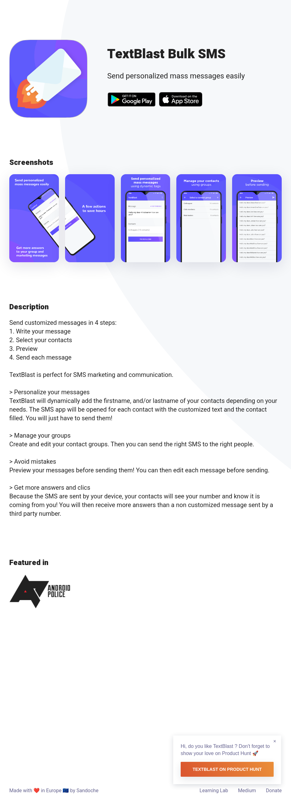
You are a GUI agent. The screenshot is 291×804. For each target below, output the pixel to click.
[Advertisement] (145, 694)
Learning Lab (214, 790)
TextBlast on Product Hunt (227, 769)
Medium (247, 790)
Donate (274, 790)
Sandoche (88, 790)
